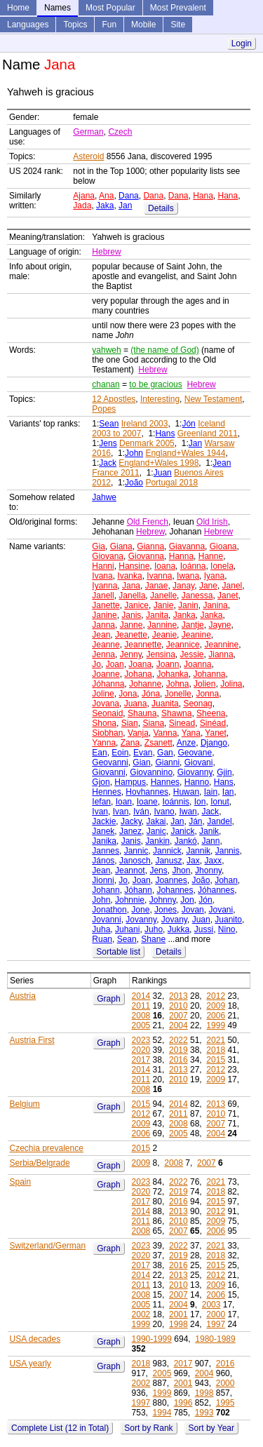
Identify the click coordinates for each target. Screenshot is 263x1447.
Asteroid (88, 156)
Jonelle (178, 694)
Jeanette (131, 635)
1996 (183, 1403)
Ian (228, 792)
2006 (215, 1016)
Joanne (105, 674)
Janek (103, 831)
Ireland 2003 (144, 424)
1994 (162, 1413)
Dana (129, 196)
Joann (168, 664)
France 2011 (115, 473)
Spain (21, 1182)
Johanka (172, 674)
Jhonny (208, 870)
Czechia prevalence (46, 1148)
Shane (153, 939)
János (103, 861)
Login (241, 43)
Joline (103, 694)
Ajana (84, 196)
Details (161, 208)
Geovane (194, 753)
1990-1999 (152, 1339)
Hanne (210, 556)
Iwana (188, 576)
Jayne (219, 625)
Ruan (102, 939)
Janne (131, 625)
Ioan (124, 802)
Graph (108, 999)
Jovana (105, 703)
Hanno (196, 782)
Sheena (210, 713)
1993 (204, 1413)
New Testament (213, 399)
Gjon (100, 782)
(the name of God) (164, 350)
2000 (215, 1314)
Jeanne (105, 645)
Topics (75, 24)
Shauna (142, 713)
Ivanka (129, 576)
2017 (141, 1060)
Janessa (197, 595)
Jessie (192, 654)
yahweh (106, 350)
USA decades (35, 1339)
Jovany (174, 919)
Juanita (165, 703)
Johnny (162, 900)
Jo (96, 664)
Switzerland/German (48, 1246)
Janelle (163, 595)
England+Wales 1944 (185, 453)
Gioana (223, 546)
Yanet (215, 733)
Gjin (224, 772)
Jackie (104, 821)
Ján (195, 821)
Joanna (197, 664)
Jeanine (196, 635)
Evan (142, 753)
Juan (163, 473)
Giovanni (108, 772)
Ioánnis (175, 802)
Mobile (143, 24)
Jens (107, 443)
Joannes (171, 880)
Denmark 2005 (147, 443)
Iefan (101, 802)
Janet (227, 595)
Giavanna (187, 546)
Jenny (131, 654)
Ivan (100, 811)
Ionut (219, 802)
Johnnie (129, 900)
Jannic (136, 851)
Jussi (203, 929)
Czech (120, 132)
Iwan (187, 811)
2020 (141, 1050)
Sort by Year (211, 1428)
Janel (232, 586)
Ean (99, 753)
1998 (178, 1324)
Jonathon (109, 910)
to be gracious (155, 384)
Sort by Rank (148, 1428)
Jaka (105, 205)
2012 (215, 996)
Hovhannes (147, 792)
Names (57, 8)
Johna (177, 684)
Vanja (138, 733)
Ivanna (159, 576)
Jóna (151, 694)
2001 (178, 1314)
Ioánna (193, 566)
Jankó (186, 841)
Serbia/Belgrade (40, 1163)
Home (18, 8)
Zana (130, 743)
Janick (182, 831)
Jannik (198, 851)
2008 (141, 1016)
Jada (82, 205)
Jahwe (104, 497)
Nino (227, 929)
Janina (215, 605)
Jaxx (213, 861)
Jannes (105, 851)
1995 (225, 1403)
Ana (106, 196)
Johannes (174, 890)
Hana (203, 196)
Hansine (134, 566)
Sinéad (213, 723)
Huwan (186, 792)
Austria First (32, 1040)
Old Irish (212, 522)
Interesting (160, 399)
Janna (103, 625)
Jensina (160, 654)
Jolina (231, 684)
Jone (140, 910)
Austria (23, 996)
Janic (156, 831)
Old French (147, 522)
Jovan (193, 910)
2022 (178, 1040)
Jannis (227, 851)
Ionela (222, 566)
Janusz (168, 861)
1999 (215, 1025)
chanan (105, 384)
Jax (193, 861)
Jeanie (164, 635)
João (134, 482)
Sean (109, 424)
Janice (136, 605)
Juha (101, 929)
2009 (215, 1006)
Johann (105, 890)
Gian (141, 762)
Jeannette (142, 645)
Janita (157, 615)
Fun (109, 24)
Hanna (181, 556)
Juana (135, 703)
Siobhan (107, 733)
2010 (178, 1006)
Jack (107, 463)
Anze (186, 743)
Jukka (178, 929)
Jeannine (221, 645)
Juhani (127, 929)
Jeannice (183, 645)
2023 (141, 1040)
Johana (137, 674)
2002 (141, 1314)
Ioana (164, 566)
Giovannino (151, 772)
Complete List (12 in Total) (60, 1428)
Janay (183, 586)
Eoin (120, 753)
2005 (141, 1025)
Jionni (103, 880)
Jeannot (130, 870)
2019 (178, 1050)
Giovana (107, 556)
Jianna (220, 654)
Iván (141, 811)
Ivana (102, 576)
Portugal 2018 (171, 482)
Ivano (164, 811)
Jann (210, 841)
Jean (222, 463)
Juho (153, 929)
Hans (165, 433)
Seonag (197, 703)
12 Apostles (113, 399)
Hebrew (106, 252)
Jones (165, 910)
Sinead (182, 723)
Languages (27, 24)
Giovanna (146, 556)
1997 (215, 1324)
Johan (226, 880)
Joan (115, 664)
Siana (153, 723)
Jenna (103, 654)
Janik (209, 831)
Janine (104, 615)
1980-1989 (215, 1339)
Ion (200, 802)
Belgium (25, 1104)
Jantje (193, 625)
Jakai (156, 821)
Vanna (165, 733)
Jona (128, 694)
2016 (178, 1060)
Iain (210, 792)
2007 (178, 1016)
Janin (188, 605)
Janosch (135, 861)
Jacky (131, 821)
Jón (188, 424)
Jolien (204, 684)
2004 (178, 1025)
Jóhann (137, 890)
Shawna (176, 713)
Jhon (181, 870)
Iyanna (104, 586)
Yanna (104, 743)
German (88, 132)
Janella (132, 595)
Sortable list (118, 952)
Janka (184, 615)
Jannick (167, 851)
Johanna (209, 674)
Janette (105, 605)
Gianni (167, 762)
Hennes (106, 792)
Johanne (145, 684)
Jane (208, 586)
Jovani (220, 910)
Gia (98, 546)
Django (214, 743)
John (134, 453)
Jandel (219, 821)
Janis (131, 615)
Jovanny (141, 919)
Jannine (162, 625)
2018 (215, 1050)
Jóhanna (108, 684)
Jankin (157, 841)
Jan (125, 205)
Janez (130, 831)
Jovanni (106, 919)
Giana (121, 546)
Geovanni (110, 762)
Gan (165, 753)
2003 (211, 1305)
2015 (215, 1060)
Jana (131, 586)
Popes (104, 409)
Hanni (103, 566)
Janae (156, 586)
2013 (178, 996)
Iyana (214, 576)
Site (177, 24)
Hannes (165, 782)
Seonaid (107, 713)
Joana (139, 664)
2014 (141, 996)
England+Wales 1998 (158, 463)
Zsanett (158, 743)
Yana (191, 733)
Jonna (207, 694)
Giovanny (195, 772)
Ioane (147, 802)
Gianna (150, 546)
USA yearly (30, 1363)
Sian (129, 723)
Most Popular (110, 8)
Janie (164, 605)
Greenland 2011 (207, 433)
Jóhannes (216, 890)
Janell (103, 595)
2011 (141, 1006)
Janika (104, 841)
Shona (104, 723)
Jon (187, 900)
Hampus (130, 782)
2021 (215, 1040)
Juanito (228, 919)
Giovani (198, 762)
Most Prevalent (178, 8)
